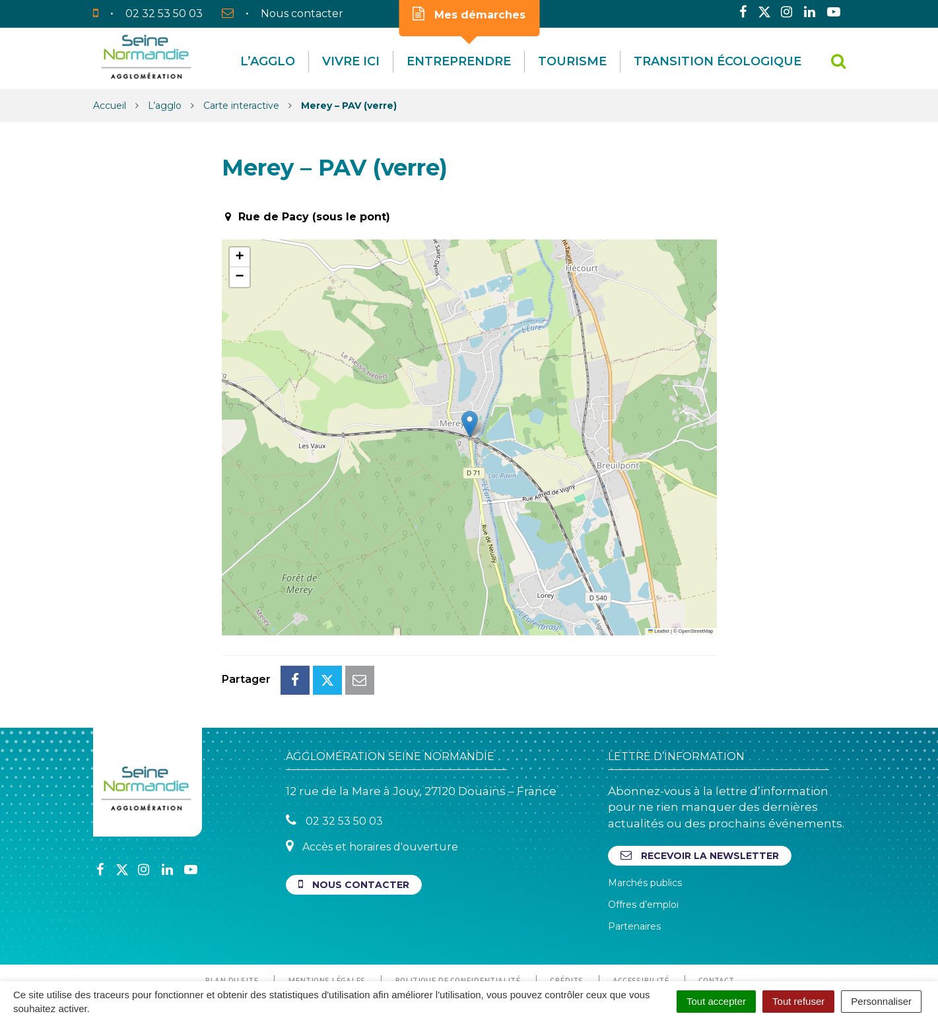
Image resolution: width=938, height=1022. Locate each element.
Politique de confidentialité (457, 921)
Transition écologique (717, 61)
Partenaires (634, 868)
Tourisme (572, 61)
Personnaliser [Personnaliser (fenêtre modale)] (881, 1001)
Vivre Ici (351, 61)
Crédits (566, 921)
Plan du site (231, 921)
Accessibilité (641, 921)
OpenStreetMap (696, 631)
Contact (716, 921)
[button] (469, 423)
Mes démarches (469, 14)
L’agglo (267, 61)
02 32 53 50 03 (334, 762)
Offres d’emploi (643, 846)
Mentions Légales (326, 921)
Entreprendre (459, 61)
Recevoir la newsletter (699, 796)
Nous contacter (353, 825)
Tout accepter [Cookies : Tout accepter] (716, 1001)
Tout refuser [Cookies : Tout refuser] (798, 1001)
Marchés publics (645, 824)
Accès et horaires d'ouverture (372, 787)
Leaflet (658, 631)
